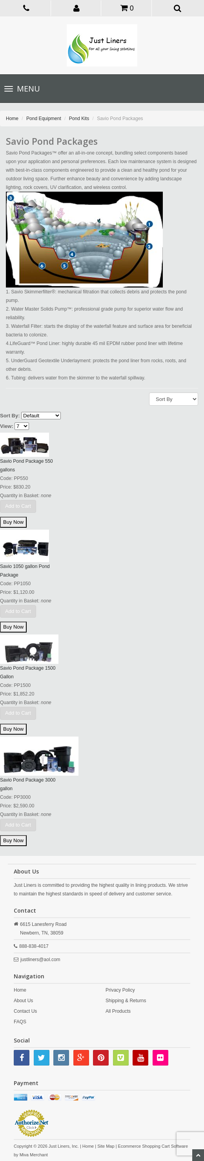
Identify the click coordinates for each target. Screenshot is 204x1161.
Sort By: (10, 416)
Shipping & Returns (126, 1000)
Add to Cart (18, 506)
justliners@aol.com (40, 959)
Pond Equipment (43, 118)
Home (12, 118)
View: (6, 426)
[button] (76, 8)
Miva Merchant (34, 1154)
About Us (23, 1000)
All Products (118, 1011)
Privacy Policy (120, 990)
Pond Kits (79, 118)
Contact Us (25, 1011)
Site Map (105, 1146)
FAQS (20, 1021)
